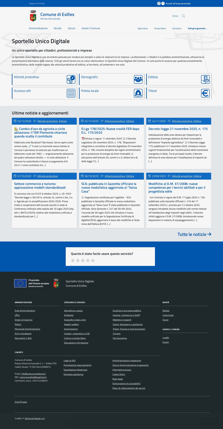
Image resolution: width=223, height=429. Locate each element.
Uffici (17, 315)
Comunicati (168, 315)
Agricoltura (143, 28)
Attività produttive (48, 121)
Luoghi (166, 337)
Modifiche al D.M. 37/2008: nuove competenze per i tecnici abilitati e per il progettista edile (177, 187)
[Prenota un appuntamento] (159, 3)
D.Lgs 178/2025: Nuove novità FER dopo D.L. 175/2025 (110, 130)
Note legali (117, 379)
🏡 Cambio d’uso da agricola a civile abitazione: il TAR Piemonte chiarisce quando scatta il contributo (40, 132)
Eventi (166, 342)
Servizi (71, 28)
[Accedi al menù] (14, 15)
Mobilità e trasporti (122, 319)
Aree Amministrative (25, 310)
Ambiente (68, 315)
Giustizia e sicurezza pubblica (127, 310)
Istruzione (176, 28)
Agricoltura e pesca (73, 310)
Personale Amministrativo (27, 329)
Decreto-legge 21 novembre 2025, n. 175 (178, 128)
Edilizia (63, 121)
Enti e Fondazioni (23, 333)
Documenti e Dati (23, 338)
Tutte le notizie (194, 234)
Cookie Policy (118, 374)
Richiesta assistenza (73, 374)
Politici (18, 324)
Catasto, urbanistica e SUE (77, 333)
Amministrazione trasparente (126, 360)
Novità (58, 28)
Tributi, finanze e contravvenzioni (129, 329)
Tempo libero (160, 28)
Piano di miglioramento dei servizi (128, 388)
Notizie (166, 310)
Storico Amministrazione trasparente (130, 365)
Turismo (116, 333)
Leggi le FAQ (70, 360)
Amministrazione (38, 28)
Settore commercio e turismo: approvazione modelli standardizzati (40, 185)
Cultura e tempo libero (75, 338)
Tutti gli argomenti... (197, 28)
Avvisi (165, 319)
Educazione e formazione (76, 342)
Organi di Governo (23, 319)
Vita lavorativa (120, 338)
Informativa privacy (121, 369)
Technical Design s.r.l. (35, 418)
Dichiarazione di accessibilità (126, 383)
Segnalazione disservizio (75, 369)
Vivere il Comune (91, 28)
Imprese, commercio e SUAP (126, 315)
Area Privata (21, 402)
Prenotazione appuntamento (77, 365)
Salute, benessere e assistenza (128, 324)
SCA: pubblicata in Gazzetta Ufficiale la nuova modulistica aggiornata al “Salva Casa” (109, 187)
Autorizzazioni (71, 329)
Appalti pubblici (71, 324)
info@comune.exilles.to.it (33, 373)
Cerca (175, 16)
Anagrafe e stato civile (75, 319)
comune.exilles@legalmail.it (33, 377)
